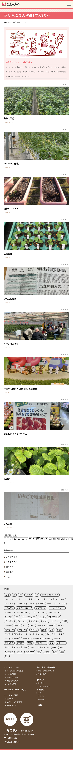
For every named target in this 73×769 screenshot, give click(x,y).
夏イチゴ (60, 625)
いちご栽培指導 (10, 674)
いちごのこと (11, 557)
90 (58, 539)
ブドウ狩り (9, 621)
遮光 (39, 652)
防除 (55, 652)
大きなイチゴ (10, 630)
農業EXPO (30, 652)
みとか (40, 604)
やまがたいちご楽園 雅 (13, 702)
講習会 (19, 652)
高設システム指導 (11, 677)
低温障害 (8, 625)
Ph (37, 595)
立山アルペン (41, 643)
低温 (65, 621)
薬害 (41, 647)
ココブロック (41, 608)
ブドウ (41, 617)
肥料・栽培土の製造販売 (14, 671)
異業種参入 (58, 639)
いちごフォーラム (11, 599)
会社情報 (40, 690)
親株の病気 (9, 652)
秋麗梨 (29, 643)
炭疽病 (47, 639)
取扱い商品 (42, 674)
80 (54, 539)
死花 (6, 639)
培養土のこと (11, 562)
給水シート (61, 643)
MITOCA (29, 595)
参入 (24, 625)
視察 (54, 647)
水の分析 (15, 639)
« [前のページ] (8, 539)
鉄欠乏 (47, 652)
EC (14, 595)
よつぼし (50, 604)
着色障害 (20, 643)
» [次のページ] (69, 539)
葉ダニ (33, 647)
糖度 (51, 643)
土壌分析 (50, 625)
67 (34, 539)
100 (62, 539)
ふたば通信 (21, 604)
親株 (61, 647)
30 (23, 539)
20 (19, 539)
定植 (51, 630)
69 (42, 539)
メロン (45, 621)
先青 (17, 625)
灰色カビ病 (37, 639)
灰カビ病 (25, 639)
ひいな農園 (9, 604)
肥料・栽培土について (46, 671)
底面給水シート (19, 634)
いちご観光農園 (10, 684)
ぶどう (31, 604)
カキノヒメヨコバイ (24, 608)
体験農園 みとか (11, 705)
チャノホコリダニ (29, 617)
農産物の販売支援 (11, 681)
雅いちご (40, 680)
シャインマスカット (56, 608)
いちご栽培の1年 (44, 686)
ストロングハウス (39, 612)
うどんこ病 (26, 599)
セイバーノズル (55, 612)
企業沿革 (41, 699)
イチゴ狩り (9, 608)
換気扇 (40, 634)
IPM (20, 595)
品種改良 (40, 625)
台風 (31, 625)
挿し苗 (31, 634)
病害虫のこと (11, 572)
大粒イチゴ (23, 630)
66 (30, 539)
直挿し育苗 (9, 643)
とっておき (60, 599)
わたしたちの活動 (11, 695)
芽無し (7, 647)
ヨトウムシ (56, 621)
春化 (55, 634)
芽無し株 (17, 647)
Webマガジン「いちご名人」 (15, 690)
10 (15, 539)
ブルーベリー (22, 621)
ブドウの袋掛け (54, 617)
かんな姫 (49, 599)
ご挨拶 (39, 705)
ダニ (17, 617)
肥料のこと (10, 567)
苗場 (25, 647)
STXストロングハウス (50, 595)
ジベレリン (9, 612)
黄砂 (6, 656)
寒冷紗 (59, 630)
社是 (39, 693)
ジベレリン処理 (23, 612)
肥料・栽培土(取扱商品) (45, 667)
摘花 (48, 634)
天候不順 (34, 630)
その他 (8, 577)
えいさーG (38, 599)
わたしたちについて (12, 667)
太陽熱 (43, 630)
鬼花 (62, 652)
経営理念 (41, 696)
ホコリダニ (35, 621)
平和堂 (7, 634)
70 (46, 539)
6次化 (7, 595)
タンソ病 (8, 617)
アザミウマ (61, 604)
